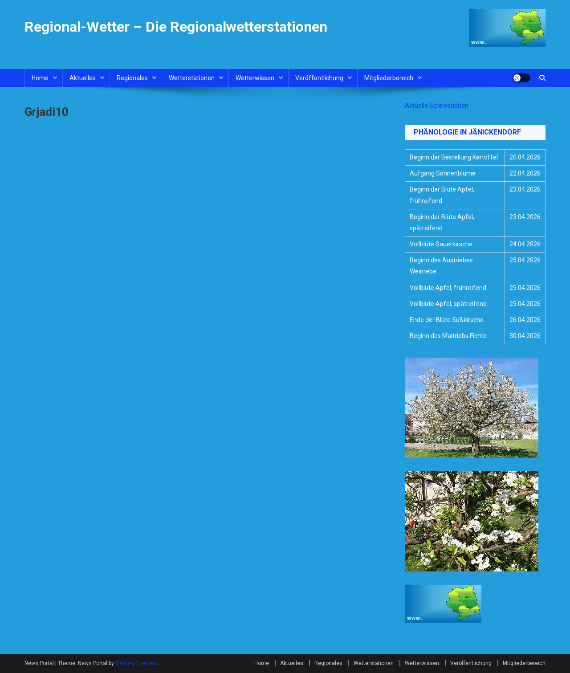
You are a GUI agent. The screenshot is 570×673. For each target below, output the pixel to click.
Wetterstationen (192, 78)
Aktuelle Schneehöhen (436, 105)
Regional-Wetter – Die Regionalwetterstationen (175, 26)
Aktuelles (82, 78)
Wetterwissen (255, 78)
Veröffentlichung (319, 78)
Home (40, 78)
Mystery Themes (136, 663)
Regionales (132, 78)
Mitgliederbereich (388, 78)
